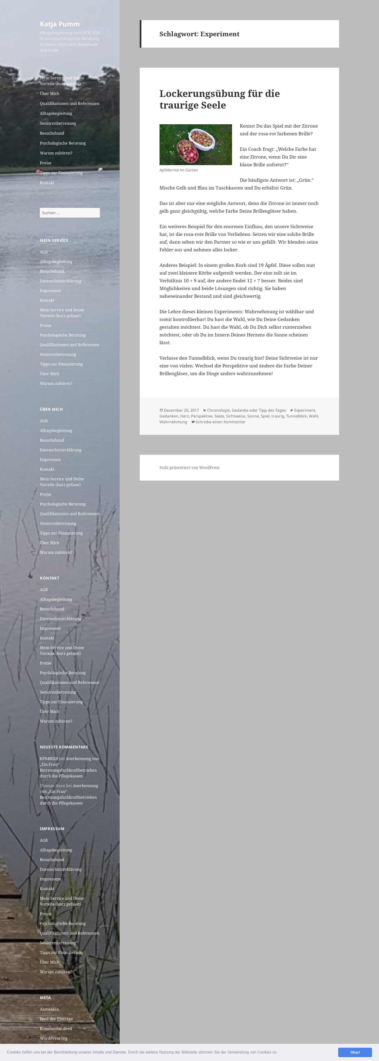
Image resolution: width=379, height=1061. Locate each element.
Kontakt (47, 182)
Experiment (304, 410)
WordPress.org (53, 1038)
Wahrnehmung (173, 421)
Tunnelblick (296, 416)
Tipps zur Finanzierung (61, 173)
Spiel (265, 416)
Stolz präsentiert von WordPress (189, 467)
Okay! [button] (355, 1052)
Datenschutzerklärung (60, 281)
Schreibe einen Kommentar (221, 421)
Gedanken (169, 416)
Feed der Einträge (56, 1019)
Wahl (313, 416)
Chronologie (218, 410)
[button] (279, 1053)
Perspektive (201, 416)
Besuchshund (52, 133)
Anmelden (49, 1009)
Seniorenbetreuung (58, 123)
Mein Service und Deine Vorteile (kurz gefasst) (62, 80)
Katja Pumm (60, 23)
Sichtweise (235, 416)
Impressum (50, 290)
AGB (44, 252)
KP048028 (49, 758)
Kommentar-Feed (56, 1028)
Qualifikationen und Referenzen (69, 103)
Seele (219, 416)
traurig (277, 416)
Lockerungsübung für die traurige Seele (220, 99)
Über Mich (49, 93)
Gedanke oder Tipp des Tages (259, 410)
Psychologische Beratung (63, 143)
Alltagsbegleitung (56, 113)
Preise (45, 163)
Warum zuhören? (56, 153)
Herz (184, 416)
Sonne (253, 416)
